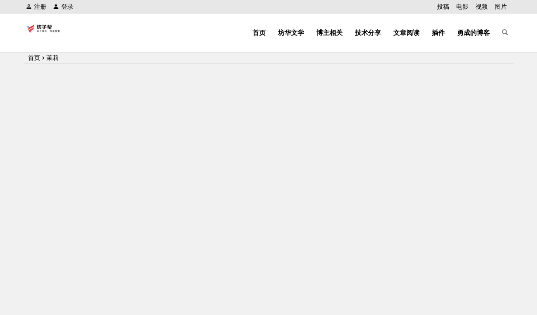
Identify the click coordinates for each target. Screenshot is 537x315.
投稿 (443, 6)
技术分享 (368, 32)
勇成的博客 (473, 32)
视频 (481, 6)
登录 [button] (63, 6)
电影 (462, 6)
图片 (501, 6)
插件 (438, 32)
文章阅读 (406, 32)
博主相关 (329, 32)
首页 (259, 32)
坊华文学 (291, 32)
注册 (36, 6)
